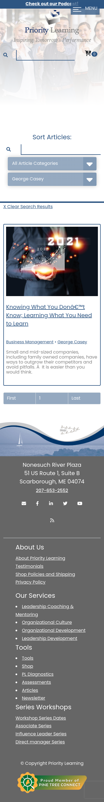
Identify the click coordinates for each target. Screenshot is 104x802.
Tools (27, 658)
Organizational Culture (47, 622)
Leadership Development (49, 638)
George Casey (72, 342)
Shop (27, 666)
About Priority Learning (40, 558)
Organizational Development (53, 630)
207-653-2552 (52, 490)
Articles (30, 690)
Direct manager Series (40, 742)
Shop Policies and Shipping (45, 574)
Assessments (36, 682)
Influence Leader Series (41, 734)
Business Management (30, 342)
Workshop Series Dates (41, 718)
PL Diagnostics (38, 674)
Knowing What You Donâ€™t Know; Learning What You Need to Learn (49, 315)
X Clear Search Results (28, 206)
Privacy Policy (30, 582)
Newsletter (33, 698)
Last (76, 398)
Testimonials (30, 566)
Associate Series (34, 726)
